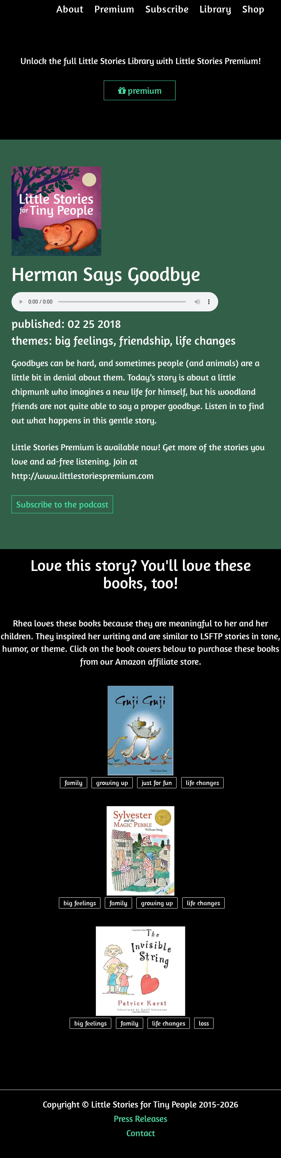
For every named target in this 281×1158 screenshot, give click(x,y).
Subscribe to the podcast (62, 504)
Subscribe (167, 16)
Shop (253, 16)
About (70, 16)
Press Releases (140, 1118)
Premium (114, 16)
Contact (140, 1132)
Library (215, 16)
